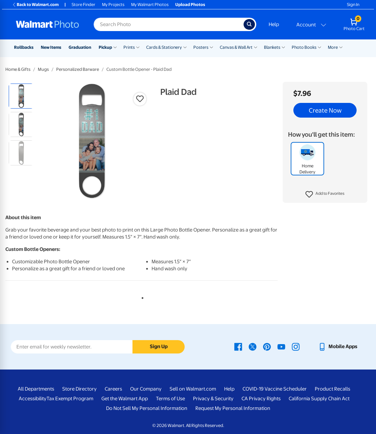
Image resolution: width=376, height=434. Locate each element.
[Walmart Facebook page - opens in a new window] (238, 346)
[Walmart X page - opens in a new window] (253, 346)
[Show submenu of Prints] (138, 47)
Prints (129, 47)
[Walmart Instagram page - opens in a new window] (296, 346)
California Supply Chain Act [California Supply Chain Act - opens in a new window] (319, 399)
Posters (200, 47)
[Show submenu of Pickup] (115, 47)
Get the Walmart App (124, 399)
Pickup (105, 47)
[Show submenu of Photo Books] (319, 47)
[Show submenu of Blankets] (283, 47)
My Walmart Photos (150, 4)
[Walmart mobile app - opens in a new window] (337, 346)
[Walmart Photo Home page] (47, 24)
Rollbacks (23, 47)
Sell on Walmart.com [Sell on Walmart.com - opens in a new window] (193, 389)
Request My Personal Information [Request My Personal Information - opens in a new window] (232, 408)
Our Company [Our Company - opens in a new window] (146, 389)
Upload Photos (190, 4)
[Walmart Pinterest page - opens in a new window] (267, 346)
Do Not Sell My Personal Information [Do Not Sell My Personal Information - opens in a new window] (146, 408)
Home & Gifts (17, 69)
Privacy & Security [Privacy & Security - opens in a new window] (213, 399)
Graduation (80, 47)
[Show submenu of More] (341, 47)
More (333, 47)
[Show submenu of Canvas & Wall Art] (256, 47)
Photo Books (304, 47)
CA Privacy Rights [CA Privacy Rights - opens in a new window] (261, 399)
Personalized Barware (77, 69)
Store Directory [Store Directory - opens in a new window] (79, 389)
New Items (51, 47)
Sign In (353, 4)
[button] (325, 194)
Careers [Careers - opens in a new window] (113, 389)
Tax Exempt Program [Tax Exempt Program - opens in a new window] (69, 399)
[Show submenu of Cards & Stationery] (185, 47)
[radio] (21, 96)
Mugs (43, 69)
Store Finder (83, 4)
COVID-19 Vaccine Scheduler (275, 389)
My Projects (113, 4)
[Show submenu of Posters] (211, 47)
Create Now (325, 110)
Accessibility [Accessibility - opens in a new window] (32, 399)
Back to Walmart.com (35, 4)
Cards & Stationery (164, 47)
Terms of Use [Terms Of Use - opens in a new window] (170, 399)
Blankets (272, 47)
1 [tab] (141, 296)
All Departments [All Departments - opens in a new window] (36, 389)
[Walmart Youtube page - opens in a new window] (281, 346)
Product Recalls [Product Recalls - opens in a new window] (332, 389)
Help (274, 24)
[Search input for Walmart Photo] (169, 24)
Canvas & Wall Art (236, 47)
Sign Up (159, 346)
